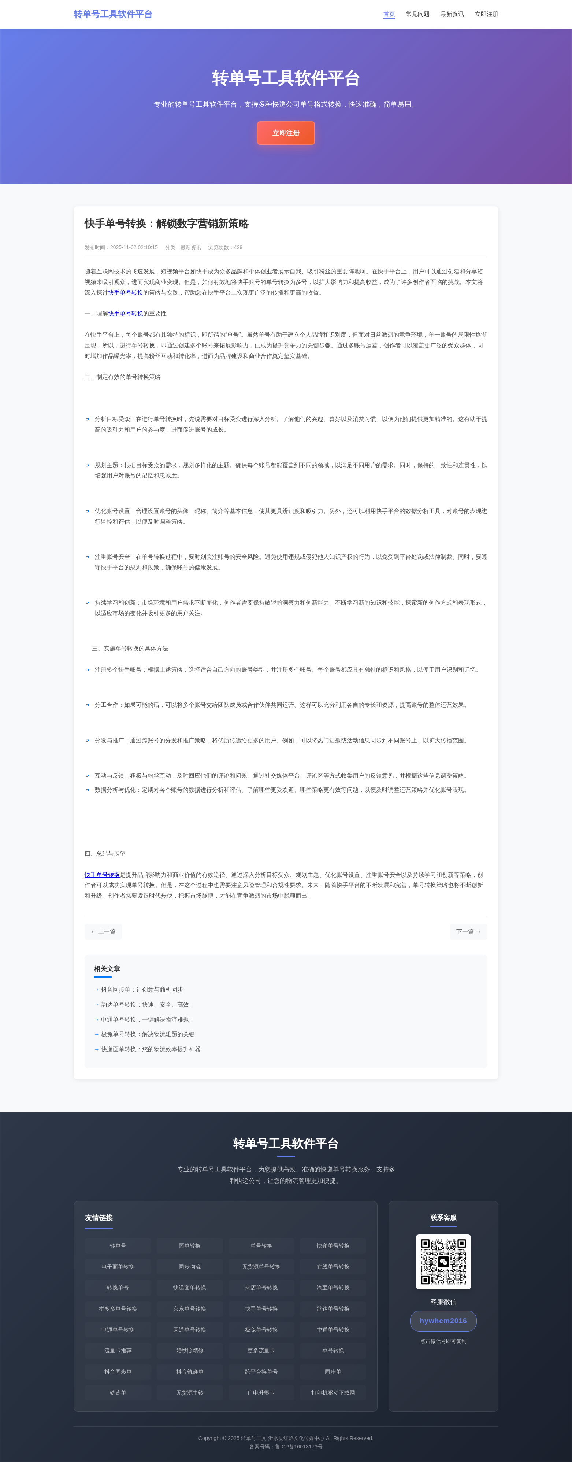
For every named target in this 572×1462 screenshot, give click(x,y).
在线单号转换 (333, 1266)
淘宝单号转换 (333, 1287)
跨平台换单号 (261, 1372)
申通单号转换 (117, 1329)
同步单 (333, 1372)
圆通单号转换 (189, 1329)
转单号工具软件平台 (113, 14)
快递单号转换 (333, 1246)
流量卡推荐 (118, 1350)
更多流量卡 (261, 1350)
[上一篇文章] (103, 932)
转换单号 (118, 1287)
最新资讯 (452, 14)
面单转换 (190, 1246)
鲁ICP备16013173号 (299, 1449)
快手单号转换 (125, 292)
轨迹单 (118, 1392)
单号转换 (261, 1246)
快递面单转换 (189, 1287)
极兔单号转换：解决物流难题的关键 (148, 1034)
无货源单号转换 (261, 1266)
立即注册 (486, 14)
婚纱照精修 (190, 1350)
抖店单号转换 (261, 1287)
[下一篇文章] (468, 932)
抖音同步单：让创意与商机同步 (142, 989)
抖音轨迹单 (190, 1372)
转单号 (118, 1246)
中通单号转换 (333, 1329)
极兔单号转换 (261, 1329)
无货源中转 (190, 1392)
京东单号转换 (189, 1309)
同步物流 (190, 1266)
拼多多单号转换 (118, 1309)
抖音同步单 (118, 1372)
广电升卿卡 (261, 1392)
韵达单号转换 (333, 1309)
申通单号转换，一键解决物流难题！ (148, 1019)
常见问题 (418, 14)
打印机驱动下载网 (333, 1392)
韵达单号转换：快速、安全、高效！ (148, 1004)
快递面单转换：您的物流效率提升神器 (151, 1049)
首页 (389, 14)
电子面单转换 (117, 1266)
